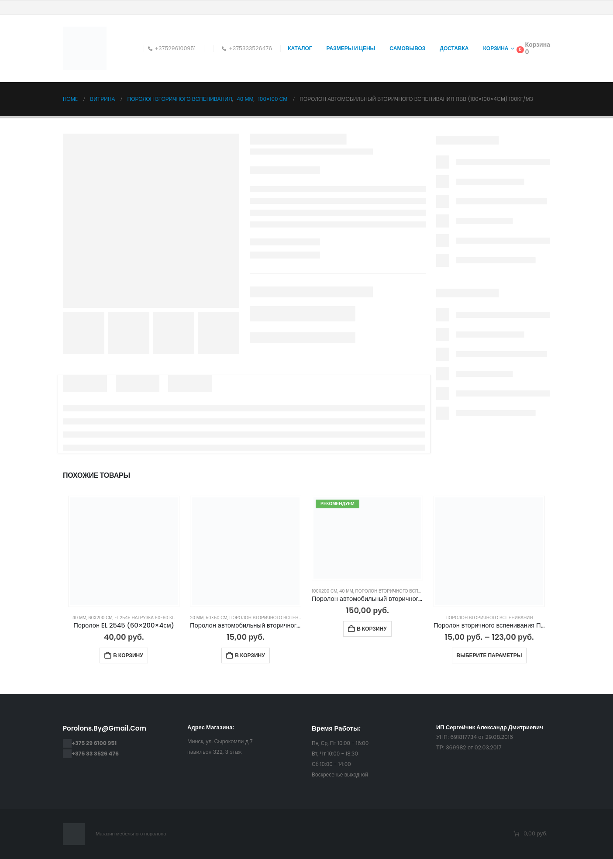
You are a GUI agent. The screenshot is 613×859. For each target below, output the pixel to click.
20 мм (196, 617)
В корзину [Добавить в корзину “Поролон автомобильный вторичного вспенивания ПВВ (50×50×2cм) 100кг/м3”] (250, 655)
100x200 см (324, 591)
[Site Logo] (85, 48)
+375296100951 (172, 48)
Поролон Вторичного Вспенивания (273, 617)
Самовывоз (407, 48)
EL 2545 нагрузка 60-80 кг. (144, 617)
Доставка (454, 48)
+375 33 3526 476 (95, 753)
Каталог (300, 48)
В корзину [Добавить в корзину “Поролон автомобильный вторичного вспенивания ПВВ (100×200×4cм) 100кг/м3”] (371, 628)
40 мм (79, 617)
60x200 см (100, 617)
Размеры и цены (351, 48)
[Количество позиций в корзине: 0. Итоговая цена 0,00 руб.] (530, 834)
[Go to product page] (124, 551)
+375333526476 (247, 48)
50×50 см (216, 617)
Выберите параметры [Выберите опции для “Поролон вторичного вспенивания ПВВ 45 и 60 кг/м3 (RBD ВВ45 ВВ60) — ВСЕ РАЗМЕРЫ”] (489, 655)
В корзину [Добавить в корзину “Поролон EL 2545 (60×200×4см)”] (128, 655)
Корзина (496, 48)
